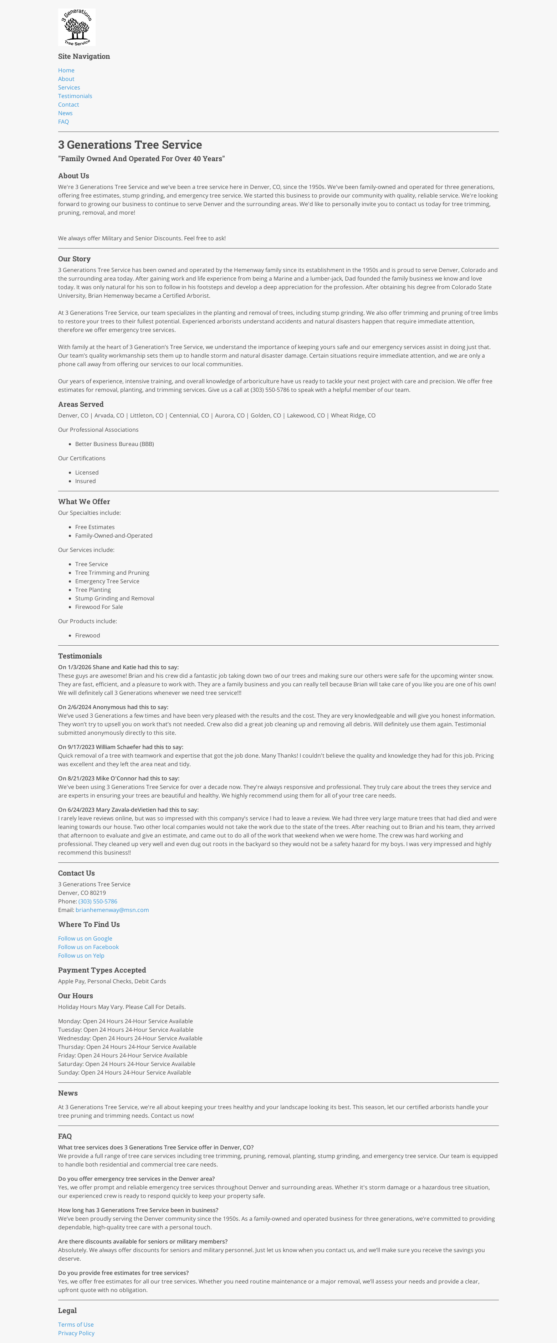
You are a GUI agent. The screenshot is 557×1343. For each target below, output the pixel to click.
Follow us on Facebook (88, 947)
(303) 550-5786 (97, 901)
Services (69, 87)
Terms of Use (76, 1324)
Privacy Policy (76, 1333)
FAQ (63, 121)
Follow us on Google (85, 938)
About (66, 79)
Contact (68, 104)
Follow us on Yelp (81, 955)
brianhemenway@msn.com (112, 910)
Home (66, 70)
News (65, 113)
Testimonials (75, 96)
